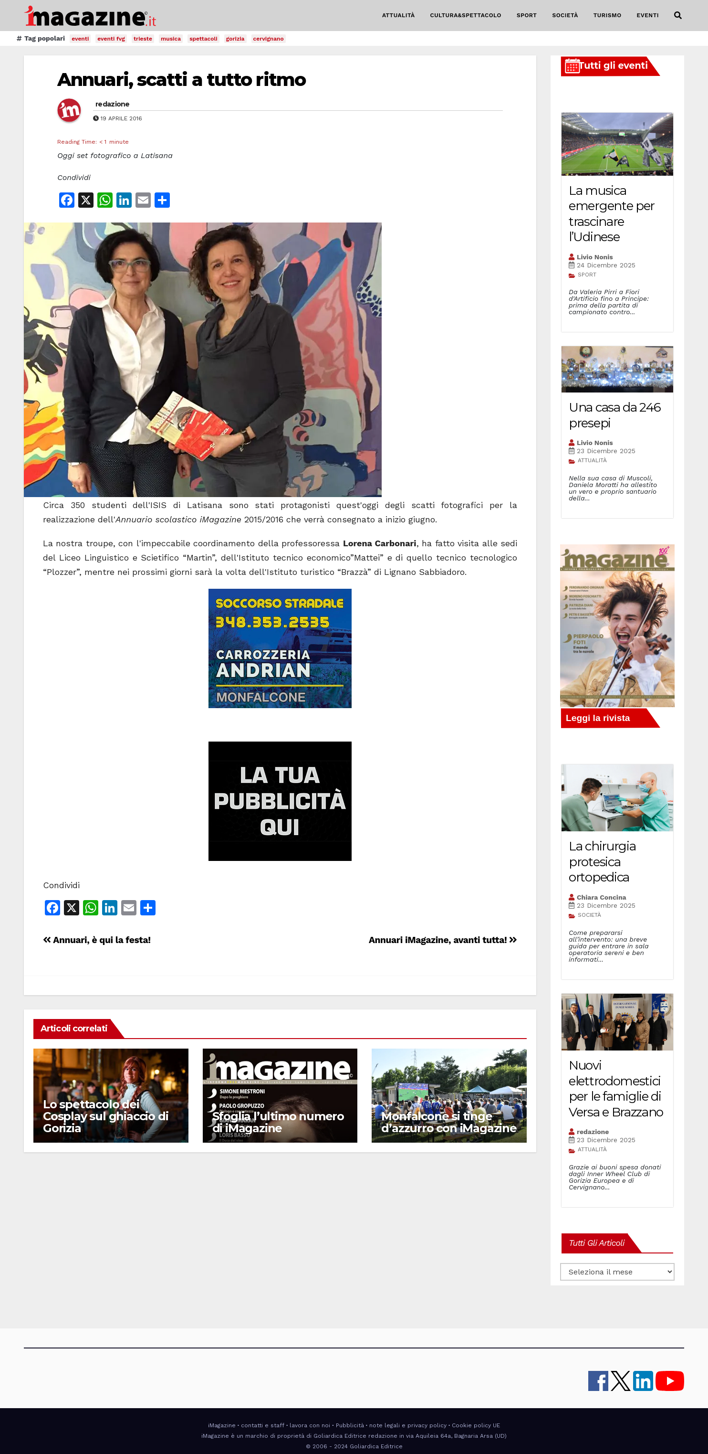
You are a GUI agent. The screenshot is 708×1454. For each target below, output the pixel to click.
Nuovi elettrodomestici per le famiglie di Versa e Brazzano (616, 1089)
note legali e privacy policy (408, 1425)
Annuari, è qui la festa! (97, 939)
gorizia (235, 38)
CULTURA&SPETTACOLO (465, 15)
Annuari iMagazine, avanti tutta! (443, 939)
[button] (678, 15)
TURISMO (607, 15)
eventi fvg (111, 38)
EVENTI (648, 15)
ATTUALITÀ (398, 15)
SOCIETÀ (565, 15)
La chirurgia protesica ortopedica (602, 861)
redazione (112, 104)
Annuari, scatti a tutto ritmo (181, 79)
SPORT (527, 15)
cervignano (268, 38)
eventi (80, 38)
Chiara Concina (601, 897)
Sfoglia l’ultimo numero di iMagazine (278, 1122)
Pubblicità (350, 1425)
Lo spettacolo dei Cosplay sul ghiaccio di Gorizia (105, 1116)
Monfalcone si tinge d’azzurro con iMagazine (448, 1122)
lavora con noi (310, 1425)
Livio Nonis (595, 257)
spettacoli (203, 38)
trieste (143, 38)
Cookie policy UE (476, 1425)
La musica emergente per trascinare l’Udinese (612, 214)
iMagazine (222, 1425)
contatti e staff (262, 1425)
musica (171, 38)
